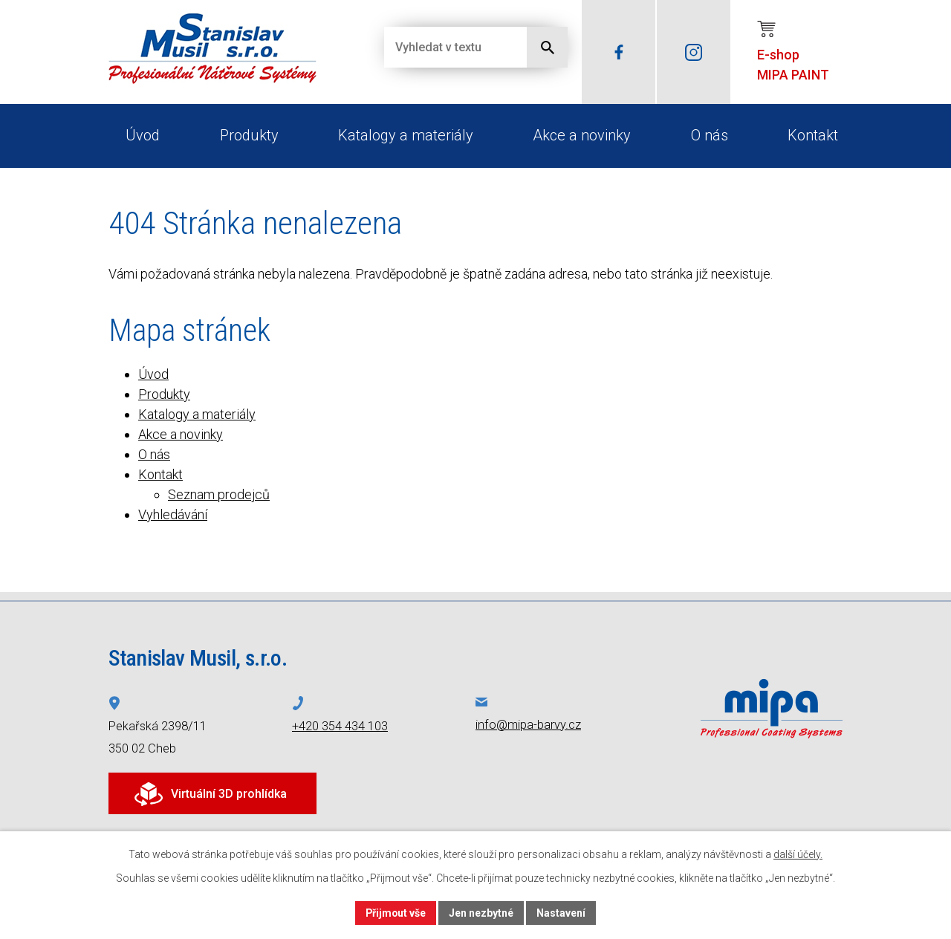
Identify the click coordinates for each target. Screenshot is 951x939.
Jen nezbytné (481, 912)
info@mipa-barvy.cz (528, 725)
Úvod (143, 135)
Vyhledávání (172, 514)
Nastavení (561, 912)
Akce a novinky (582, 135)
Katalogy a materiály (405, 135)
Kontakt (813, 135)
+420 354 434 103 (340, 726)
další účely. (797, 854)
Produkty (249, 135)
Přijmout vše (395, 912)
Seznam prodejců (219, 494)
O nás (709, 135)
